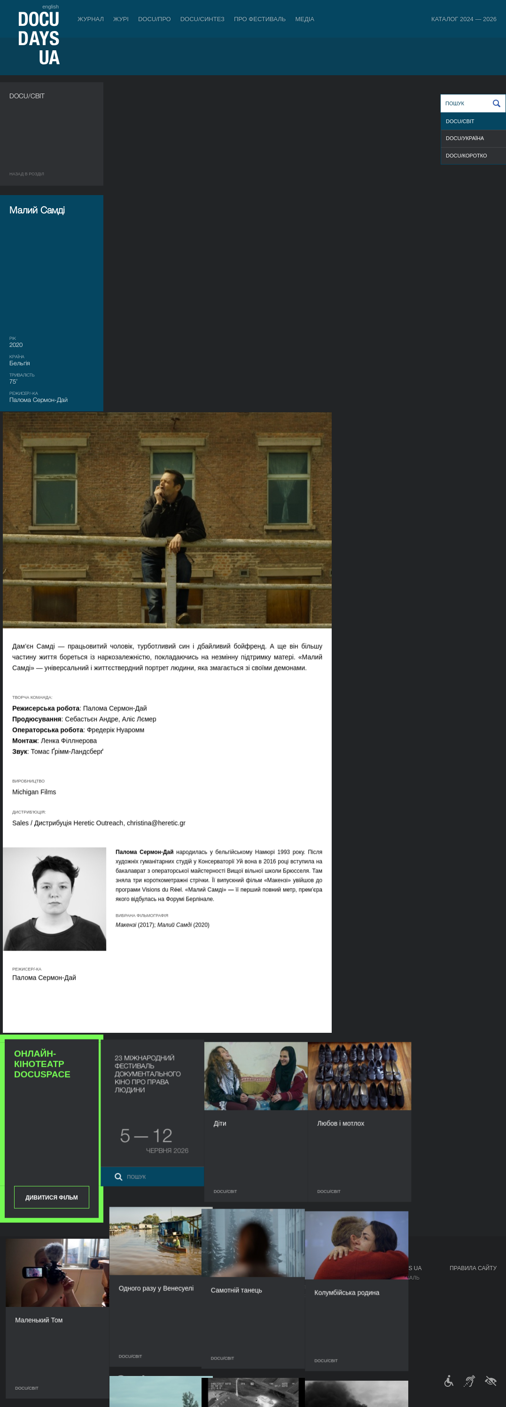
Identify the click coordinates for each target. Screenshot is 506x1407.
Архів (214, 1343)
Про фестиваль (260, 19)
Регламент (222, 1278)
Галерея (295, 1296)
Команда (220, 1296)
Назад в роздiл (26, 174)
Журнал (91, 19)
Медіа (304, 19)
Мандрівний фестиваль (386, 1278)
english (50, 6)
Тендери (219, 1325)
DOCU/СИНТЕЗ (202, 19)
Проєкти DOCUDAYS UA (387, 1268)
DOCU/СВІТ (460, 121)
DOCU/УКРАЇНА (465, 138)
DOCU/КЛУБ (367, 1287)
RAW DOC (78, 1287)
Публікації (23, 1278)
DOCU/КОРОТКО (466, 155)
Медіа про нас (303, 1278)
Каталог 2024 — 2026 (464, 19)
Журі (121, 19)
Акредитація (301, 1287)
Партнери (221, 1306)
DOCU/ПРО (154, 19)
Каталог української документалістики (122, 1296)
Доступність (225, 1315)
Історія (217, 1334)
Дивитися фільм (51, 584)
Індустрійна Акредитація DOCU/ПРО (116, 1278)
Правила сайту (473, 1268)
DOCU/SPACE (369, 1296)
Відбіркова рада (230, 1287)
